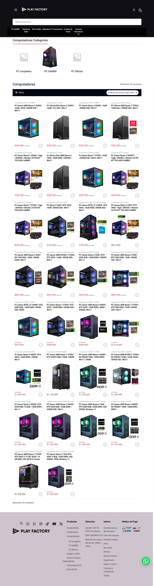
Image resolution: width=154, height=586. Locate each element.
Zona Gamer (70, 569)
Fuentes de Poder (68, 30)
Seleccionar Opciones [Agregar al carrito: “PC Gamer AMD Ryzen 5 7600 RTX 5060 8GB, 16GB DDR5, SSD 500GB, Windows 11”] (105, 444)
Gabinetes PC (47, 29)
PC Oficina (59, 103)
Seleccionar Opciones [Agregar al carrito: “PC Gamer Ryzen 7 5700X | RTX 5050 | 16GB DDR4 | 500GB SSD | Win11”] (72, 345)
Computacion (70, 532)
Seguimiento (109, 560)
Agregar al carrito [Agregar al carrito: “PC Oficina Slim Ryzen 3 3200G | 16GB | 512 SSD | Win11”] (72, 145)
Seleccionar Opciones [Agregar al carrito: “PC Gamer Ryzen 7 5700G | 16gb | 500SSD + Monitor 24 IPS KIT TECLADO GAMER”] (40, 245)
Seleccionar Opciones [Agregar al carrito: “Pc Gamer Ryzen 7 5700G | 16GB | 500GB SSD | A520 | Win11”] (105, 195)
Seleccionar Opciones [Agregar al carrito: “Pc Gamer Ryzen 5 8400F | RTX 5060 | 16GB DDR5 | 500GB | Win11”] (40, 394)
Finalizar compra (111, 539)
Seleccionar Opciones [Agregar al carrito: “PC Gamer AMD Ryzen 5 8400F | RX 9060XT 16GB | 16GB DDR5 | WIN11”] (137, 444)
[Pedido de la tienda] (122, 92)
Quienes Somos (110, 556)
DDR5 (90, 302)
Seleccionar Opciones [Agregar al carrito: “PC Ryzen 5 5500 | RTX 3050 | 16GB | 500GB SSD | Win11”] (72, 245)
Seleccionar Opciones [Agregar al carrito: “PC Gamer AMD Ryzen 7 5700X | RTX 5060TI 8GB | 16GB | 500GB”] (72, 394)
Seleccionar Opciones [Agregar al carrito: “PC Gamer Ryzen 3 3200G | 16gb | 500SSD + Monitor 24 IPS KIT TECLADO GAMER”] (40, 195)
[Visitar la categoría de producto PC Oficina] (77, 59)
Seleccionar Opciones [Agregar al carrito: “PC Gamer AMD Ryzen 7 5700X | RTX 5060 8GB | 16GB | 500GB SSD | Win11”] (137, 345)
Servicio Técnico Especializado (72, 559)
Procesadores (58, 29)
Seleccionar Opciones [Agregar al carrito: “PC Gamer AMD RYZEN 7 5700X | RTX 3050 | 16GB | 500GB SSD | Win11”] (72, 295)
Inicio (106, 543)
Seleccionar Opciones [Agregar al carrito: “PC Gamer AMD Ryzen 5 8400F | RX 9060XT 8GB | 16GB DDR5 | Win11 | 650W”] (105, 394)
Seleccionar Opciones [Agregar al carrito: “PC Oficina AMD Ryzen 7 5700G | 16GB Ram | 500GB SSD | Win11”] (137, 145)
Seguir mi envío (110, 564)
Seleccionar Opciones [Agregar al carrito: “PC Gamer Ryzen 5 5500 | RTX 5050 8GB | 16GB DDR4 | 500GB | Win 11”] (105, 295)
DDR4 (25, 103)
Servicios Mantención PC (78, 31)
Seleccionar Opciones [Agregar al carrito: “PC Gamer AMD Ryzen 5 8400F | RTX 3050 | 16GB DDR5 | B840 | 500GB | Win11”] (105, 345)
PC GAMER (15, 29)
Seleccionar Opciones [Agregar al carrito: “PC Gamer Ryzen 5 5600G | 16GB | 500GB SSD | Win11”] (105, 145)
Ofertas (107, 552)
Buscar (137, 22)
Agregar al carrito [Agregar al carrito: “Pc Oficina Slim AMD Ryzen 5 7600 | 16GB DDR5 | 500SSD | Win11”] (72, 195)
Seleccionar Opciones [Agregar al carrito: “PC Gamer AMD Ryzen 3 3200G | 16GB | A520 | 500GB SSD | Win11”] (40, 145)
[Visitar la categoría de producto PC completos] (24, 59)
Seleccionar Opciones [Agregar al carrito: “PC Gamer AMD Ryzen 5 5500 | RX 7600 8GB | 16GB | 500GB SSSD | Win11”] (40, 295)
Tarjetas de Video (26, 30)
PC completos (28, 153)
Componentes (71, 528)
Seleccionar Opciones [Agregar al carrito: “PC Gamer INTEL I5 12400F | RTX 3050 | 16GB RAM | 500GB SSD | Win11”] (105, 245)
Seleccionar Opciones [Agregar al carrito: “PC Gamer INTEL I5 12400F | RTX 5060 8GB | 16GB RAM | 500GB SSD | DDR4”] (40, 345)
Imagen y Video (71, 554)
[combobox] (73, 22)
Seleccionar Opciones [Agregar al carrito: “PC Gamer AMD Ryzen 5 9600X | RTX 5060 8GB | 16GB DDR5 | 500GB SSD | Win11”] (72, 444)
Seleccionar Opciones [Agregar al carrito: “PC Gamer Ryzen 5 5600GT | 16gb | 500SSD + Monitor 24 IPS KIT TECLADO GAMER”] (137, 195)
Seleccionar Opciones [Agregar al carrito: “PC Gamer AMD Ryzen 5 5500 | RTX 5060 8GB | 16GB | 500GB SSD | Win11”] (137, 295)
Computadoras (19, 103)
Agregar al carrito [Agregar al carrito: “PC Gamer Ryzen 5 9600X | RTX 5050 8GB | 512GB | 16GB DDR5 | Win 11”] (40, 444)
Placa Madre (36, 29)
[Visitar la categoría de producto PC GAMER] (50, 59)
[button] (146, 561)
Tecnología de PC (72, 565)
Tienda (106, 575)
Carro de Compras (111, 535)
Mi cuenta (108, 548)
